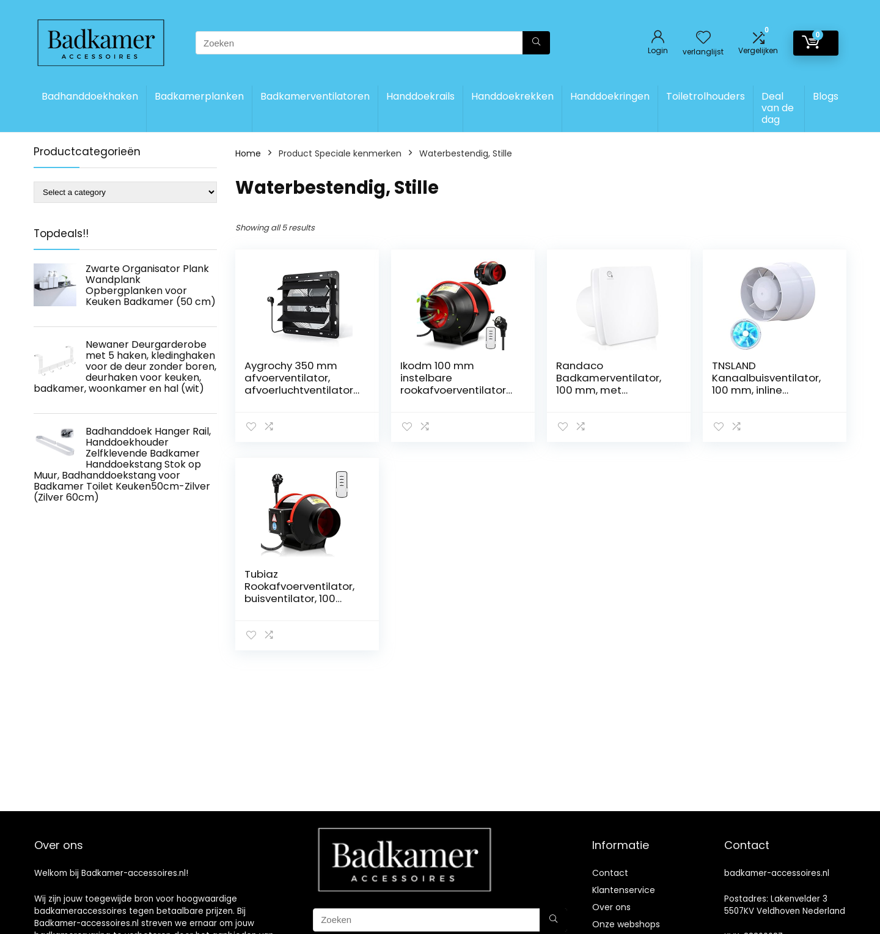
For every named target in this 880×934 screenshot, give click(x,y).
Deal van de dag (777, 108)
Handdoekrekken (512, 96)
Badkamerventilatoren (315, 96)
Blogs (825, 96)
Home (248, 153)
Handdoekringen (610, 96)
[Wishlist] (703, 38)
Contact (610, 873)
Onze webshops (626, 924)
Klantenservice (623, 890)
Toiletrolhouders (705, 96)
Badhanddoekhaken (90, 96)
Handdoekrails (420, 96)
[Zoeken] (536, 42)
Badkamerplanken (199, 96)
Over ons (611, 907)
